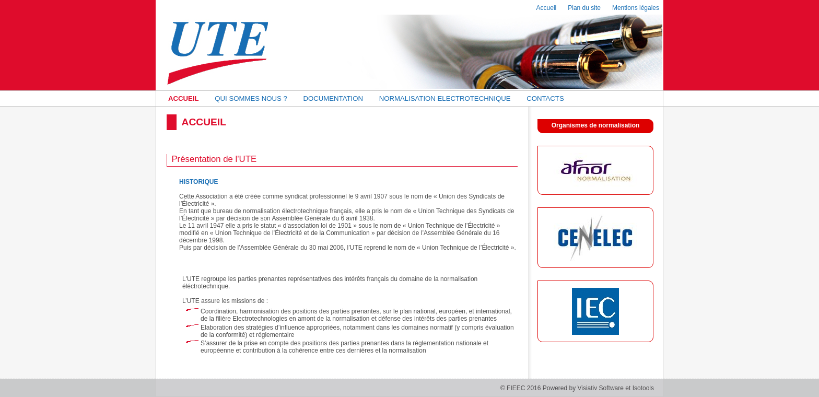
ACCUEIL (183, 98)
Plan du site (584, 7)
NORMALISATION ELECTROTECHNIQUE (445, 98)
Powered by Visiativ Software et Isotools (598, 388)
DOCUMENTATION (333, 98)
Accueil (546, 7)
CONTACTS (545, 98)
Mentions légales (635, 7)
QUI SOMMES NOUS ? (251, 98)
